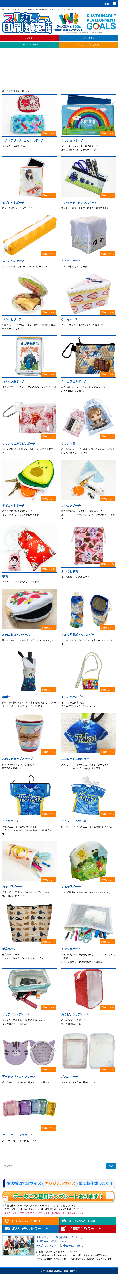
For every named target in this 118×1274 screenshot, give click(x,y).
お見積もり (29, 38)
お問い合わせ (88, 38)
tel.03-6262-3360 (29, 44)
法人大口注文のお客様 (88, 44)
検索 (111, 1165)
